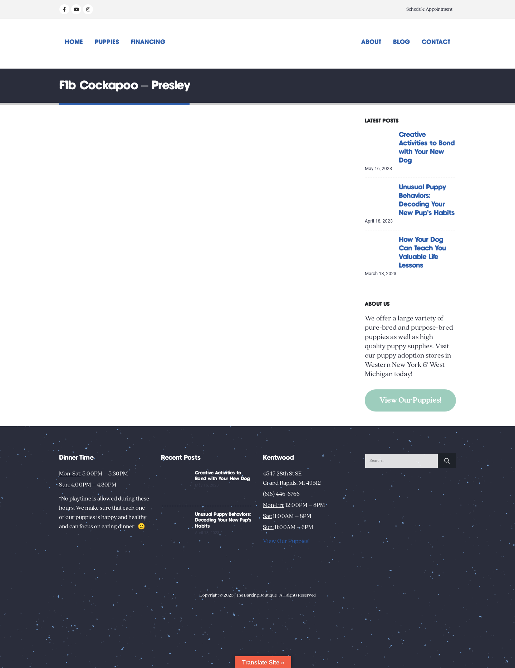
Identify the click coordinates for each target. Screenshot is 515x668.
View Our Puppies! (410, 400)
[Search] (447, 460)
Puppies (107, 42)
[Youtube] (76, 9)
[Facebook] (64, 9)
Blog (401, 42)
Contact (436, 42)
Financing (148, 42)
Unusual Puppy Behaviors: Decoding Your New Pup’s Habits (223, 520)
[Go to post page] (380, 145)
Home (74, 42)
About (371, 42)
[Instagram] (88, 9)
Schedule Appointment (429, 9)
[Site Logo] (257, 43)
